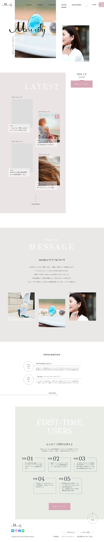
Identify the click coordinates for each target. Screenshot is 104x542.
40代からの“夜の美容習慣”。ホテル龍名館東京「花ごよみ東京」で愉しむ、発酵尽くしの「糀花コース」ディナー (19, 174)
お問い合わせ (71, 532)
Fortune (29, 5)
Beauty (40, 5)
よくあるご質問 (85, 532)
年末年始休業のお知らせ (44, 363)
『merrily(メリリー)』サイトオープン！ (48, 376)
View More (52, 393)
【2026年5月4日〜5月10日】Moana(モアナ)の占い (45, 143)
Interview (52, 5)
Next (86, 6)
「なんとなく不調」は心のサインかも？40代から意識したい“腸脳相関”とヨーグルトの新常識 (19, 129)
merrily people (63, 6)
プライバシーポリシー (67, 536)
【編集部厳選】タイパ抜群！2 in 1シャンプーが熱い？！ (45, 187)
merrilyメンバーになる (81, 84)
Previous (18, 6)
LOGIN (94, 4)
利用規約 (56, 536)
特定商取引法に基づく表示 (85, 536)
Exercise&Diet (75, 5)
